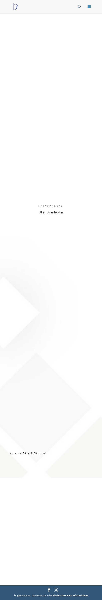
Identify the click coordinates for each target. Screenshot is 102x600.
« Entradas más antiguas (28, 453)
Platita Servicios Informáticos (70, 595)
